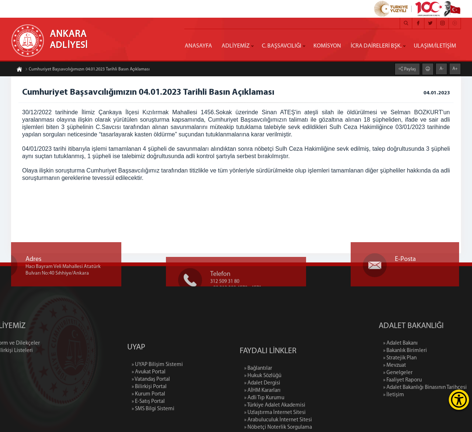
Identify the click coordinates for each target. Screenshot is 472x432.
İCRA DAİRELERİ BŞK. (376, 46)
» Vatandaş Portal (151, 399)
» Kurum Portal (148, 414)
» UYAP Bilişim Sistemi (157, 384)
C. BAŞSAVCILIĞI (281, 46)
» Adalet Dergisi (262, 406)
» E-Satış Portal (148, 421)
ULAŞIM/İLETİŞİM (435, 46)
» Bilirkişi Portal (149, 407)
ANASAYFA (198, 46)
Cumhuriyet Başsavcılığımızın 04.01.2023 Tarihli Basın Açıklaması (87, 70)
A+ (455, 68)
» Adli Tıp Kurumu (264, 421)
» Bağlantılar (258, 391)
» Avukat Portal (149, 392)
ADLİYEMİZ (236, 46)
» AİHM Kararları (262, 414)
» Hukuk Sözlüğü (262, 399)
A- (442, 68)
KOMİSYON (327, 46)
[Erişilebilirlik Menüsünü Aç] (459, 400)
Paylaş (409, 69)
